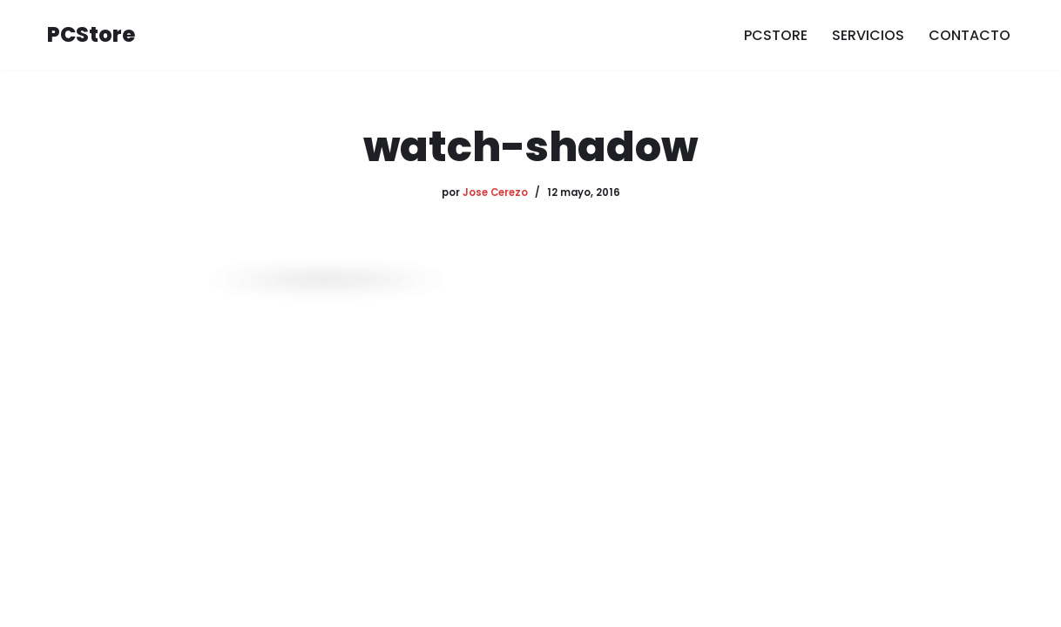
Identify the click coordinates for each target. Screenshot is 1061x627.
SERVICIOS (868, 35)
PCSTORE (776, 35)
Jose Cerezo (495, 192)
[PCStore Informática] (91, 35)
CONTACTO (969, 35)
